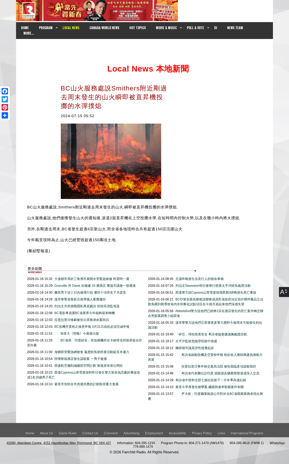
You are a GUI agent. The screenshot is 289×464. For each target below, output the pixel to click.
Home (30, 433)
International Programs (247, 433)
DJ (215, 27)
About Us (46, 433)
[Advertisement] (148, 47)
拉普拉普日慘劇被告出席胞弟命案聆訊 (81, 320)
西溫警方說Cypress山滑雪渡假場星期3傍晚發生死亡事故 (215, 292)
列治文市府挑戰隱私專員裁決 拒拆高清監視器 (86, 306)
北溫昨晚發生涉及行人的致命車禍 (199, 279)
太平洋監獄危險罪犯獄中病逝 (196, 341)
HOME (25, 27)
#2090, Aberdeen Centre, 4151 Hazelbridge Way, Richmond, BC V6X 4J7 (59, 443)
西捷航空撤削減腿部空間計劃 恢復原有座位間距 (88, 365)
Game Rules (68, 433)
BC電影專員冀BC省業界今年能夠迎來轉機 (84, 313)
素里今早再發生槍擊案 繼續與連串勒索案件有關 (209, 387)
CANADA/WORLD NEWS (104, 27)
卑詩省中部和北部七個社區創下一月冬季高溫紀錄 (210, 380)
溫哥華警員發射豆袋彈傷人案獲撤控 (80, 299)
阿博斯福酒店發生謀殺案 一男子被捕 (80, 359)
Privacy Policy (202, 433)
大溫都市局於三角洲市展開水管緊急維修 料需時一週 (91, 279)
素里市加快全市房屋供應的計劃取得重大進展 (86, 384)
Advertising (131, 433)
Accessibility (177, 433)
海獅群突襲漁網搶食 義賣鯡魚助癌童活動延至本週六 (91, 352)
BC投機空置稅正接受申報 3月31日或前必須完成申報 (91, 326)
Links (221, 433)
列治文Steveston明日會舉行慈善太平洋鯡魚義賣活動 (213, 285)
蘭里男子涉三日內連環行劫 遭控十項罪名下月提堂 (90, 292)
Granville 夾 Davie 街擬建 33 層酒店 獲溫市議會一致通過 (95, 285)
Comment (111, 433)
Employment (154, 433)
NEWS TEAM (235, 27)
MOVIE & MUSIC (166, 27)
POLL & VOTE (195, 27)
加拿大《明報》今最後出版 (76, 333)
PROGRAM (46, 27)
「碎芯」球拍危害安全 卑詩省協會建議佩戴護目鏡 (211, 334)
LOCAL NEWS (71, 27)
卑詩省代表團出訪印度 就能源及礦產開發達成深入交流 (217, 373)
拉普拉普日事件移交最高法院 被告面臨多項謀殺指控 (215, 366)
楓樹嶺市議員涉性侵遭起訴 (194, 348)
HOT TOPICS (137, 27)
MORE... (28, 33)
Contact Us (90, 433)
